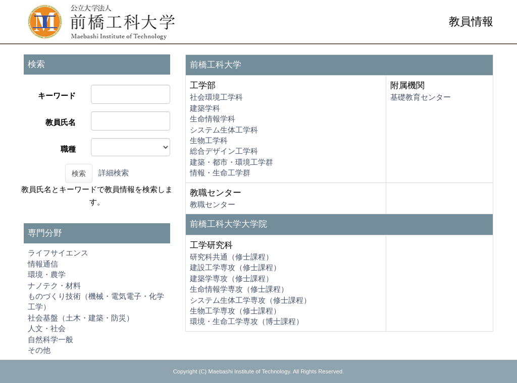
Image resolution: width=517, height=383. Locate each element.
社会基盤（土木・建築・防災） (81, 317)
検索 (79, 173)
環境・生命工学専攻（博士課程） (246, 321)
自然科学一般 (50, 339)
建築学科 (205, 108)
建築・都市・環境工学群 (231, 162)
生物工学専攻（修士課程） (235, 310)
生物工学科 (209, 140)
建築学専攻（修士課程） (231, 278)
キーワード (57, 95)
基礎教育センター (420, 97)
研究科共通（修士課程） (231, 256)
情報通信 (43, 264)
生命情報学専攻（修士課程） (239, 289)
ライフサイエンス (58, 252)
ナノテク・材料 (54, 285)
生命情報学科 (212, 118)
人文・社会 (47, 328)
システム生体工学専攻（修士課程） (250, 300)
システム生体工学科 (224, 129)
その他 (39, 350)
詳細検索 (113, 172)
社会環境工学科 (216, 97)
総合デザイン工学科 (224, 151)
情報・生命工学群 (220, 172)
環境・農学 (47, 274)
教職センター (212, 204)
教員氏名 (60, 122)
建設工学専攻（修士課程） (235, 267)
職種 (68, 149)
